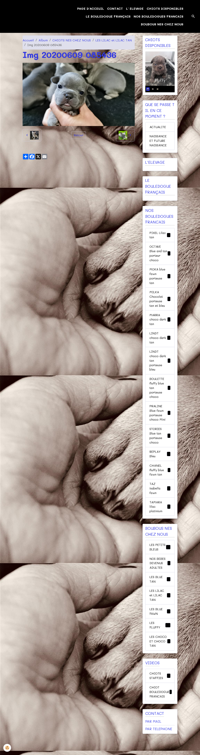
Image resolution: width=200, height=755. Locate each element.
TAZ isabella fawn (159, 499)
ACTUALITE (157, 127)
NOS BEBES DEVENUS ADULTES (159, 580)
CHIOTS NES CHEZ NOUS (71, 40)
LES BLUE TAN (159, 596)
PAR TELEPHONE (158, 750)
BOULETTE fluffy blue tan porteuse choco (159, 395)
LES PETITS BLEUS (159, 561)
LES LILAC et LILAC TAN (113, 40)
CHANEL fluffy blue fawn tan (159, 480)
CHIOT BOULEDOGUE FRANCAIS (161, 712)
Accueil (28, 40)
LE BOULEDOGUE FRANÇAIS (108, 16)
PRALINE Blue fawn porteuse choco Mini (159, 421)
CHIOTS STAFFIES (159, 696)
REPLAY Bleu (159, 463)
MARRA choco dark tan (159, 324)
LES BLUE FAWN (159, 630)
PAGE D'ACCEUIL (90, 8)
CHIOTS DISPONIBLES (165, 8)
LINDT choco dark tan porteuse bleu (159, 366)
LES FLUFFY (159, 644)
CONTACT (115, 8)
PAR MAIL (153, 742)
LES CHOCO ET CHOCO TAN (159, 661)
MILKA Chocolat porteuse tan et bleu (159, 303)
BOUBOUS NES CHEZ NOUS (162, 24)
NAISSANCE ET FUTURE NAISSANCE (158, 141)
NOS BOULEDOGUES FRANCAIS (158, 16)
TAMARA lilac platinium (159, 518)
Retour (78, 135)
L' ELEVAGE (135, 8)
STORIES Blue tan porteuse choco (159, 445)
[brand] (20, 16)
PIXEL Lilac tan (159, 236)
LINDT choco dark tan (159, 343)
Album (43, 40)
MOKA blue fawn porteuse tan (159, 279)
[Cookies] (7, 748)
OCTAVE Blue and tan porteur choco (159, 255)
